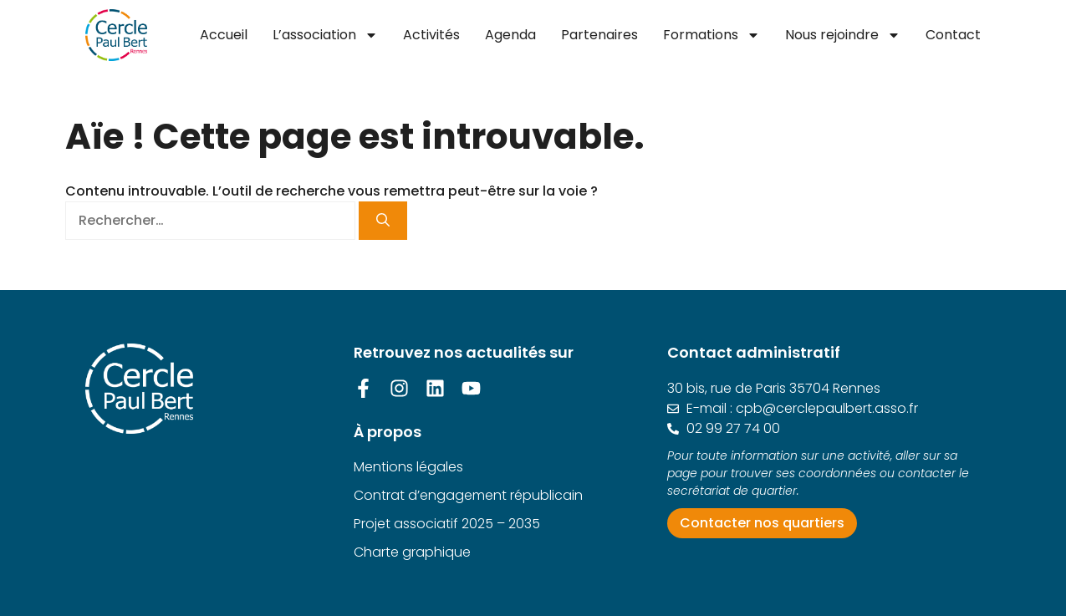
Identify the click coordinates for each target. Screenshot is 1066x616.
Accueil (223, 34)
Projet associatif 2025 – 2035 (447, 523)
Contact (953, 34)
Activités (431, 34)
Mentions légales (408, 466)
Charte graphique (412, 552)
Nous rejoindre (842, 35)
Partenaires (599, 34)
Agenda (510, 34)
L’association (325, 35)
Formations (711, 35)
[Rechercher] (383, 220)
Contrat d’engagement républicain (468, 495)
